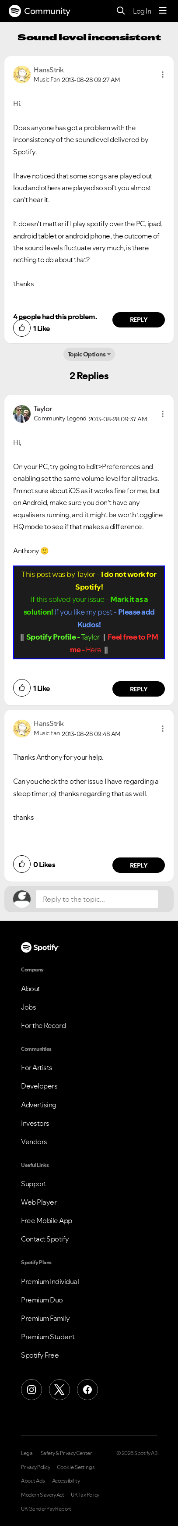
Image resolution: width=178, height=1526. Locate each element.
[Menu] (162, 11)
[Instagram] (31, 1389)
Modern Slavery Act (42, 1494)
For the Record (43, 1025)
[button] (162, 74)
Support (33, 1183)
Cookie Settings (76, 1467)
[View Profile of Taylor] (43, 408)
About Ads (33, 1480)
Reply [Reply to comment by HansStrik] (139, 319)
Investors (35, 1123)
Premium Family (45, 1318)
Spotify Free (40, 1355)
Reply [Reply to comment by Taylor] (139, 689)
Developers (39, 1086)
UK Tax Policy (85, 1494)
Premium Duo (42, 1300)
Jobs (28, 1007)
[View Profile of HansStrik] (49, 70)
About (30, 988)
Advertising (38, 1105)
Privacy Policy (35, 1467)
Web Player (38, 1202)
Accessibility (66, 1480)
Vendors (34, 1141)
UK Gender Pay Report (46, 1508)
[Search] (121, 11)
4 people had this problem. (55, 316)
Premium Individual (50, 1281)
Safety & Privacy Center (66, 1453)
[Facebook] (87, 1389)
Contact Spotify (45, 1239)
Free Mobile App (46, 1220)
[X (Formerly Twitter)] (59, 1389)
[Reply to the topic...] (97, 899)
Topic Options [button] (87, 354)
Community (39, 11)
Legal (27, 1453)
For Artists (36, 1067)
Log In (142, 11)
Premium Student (48, 1336)
